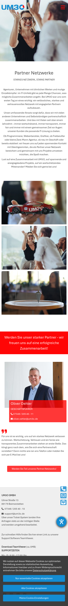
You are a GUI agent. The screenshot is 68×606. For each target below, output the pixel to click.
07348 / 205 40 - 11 (22, 413)
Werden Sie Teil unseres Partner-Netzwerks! (34, 468)
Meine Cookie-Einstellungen (34, 598)
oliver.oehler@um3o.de (24, 418)
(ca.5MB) (19, 546)
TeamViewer (26, 538)
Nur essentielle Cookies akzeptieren (34, 578)
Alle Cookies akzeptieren (34, 588)
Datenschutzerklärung (44, 570)
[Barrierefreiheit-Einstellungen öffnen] (61, 522)
